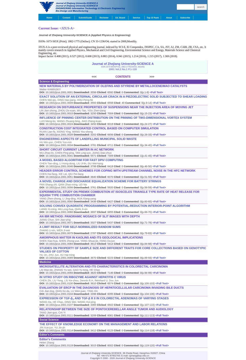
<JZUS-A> (66, 28)
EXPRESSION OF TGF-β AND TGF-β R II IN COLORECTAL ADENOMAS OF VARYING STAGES (104, 298)
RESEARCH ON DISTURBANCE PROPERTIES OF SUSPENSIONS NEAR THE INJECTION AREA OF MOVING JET (116, 107)
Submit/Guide (85, 18)
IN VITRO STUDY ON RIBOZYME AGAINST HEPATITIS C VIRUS (82, 277)
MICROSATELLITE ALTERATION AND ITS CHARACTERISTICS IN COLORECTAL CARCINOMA (103, 266)
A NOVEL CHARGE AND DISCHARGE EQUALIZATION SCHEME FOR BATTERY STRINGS (100, 181)
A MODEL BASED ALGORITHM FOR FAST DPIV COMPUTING (81, 160)
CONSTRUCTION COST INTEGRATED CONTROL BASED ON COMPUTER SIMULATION (99, 128)
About (169, 18)
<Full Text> (156, 92)
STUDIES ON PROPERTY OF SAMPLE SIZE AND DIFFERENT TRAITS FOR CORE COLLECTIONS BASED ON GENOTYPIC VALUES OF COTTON (122, 250)
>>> (142, 76)
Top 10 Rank (153, 18)
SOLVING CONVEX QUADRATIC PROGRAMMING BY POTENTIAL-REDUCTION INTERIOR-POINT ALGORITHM (114, 205)
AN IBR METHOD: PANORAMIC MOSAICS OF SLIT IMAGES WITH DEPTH (89, 216)
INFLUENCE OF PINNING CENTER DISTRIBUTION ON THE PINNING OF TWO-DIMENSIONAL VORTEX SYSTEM (115, 117)
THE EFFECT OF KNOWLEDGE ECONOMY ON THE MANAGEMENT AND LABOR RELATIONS (103, 324)
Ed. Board (120, 18)
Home (49, 18)
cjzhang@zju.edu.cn (139, 355)
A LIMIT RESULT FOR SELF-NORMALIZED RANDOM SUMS (80, 227)
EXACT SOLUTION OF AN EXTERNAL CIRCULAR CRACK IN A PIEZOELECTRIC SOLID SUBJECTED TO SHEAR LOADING (123, 96)
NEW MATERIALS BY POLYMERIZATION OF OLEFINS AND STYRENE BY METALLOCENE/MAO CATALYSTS (113, 86)
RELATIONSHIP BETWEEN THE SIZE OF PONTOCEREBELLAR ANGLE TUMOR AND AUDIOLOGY (106, 309)
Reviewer (104, 18)
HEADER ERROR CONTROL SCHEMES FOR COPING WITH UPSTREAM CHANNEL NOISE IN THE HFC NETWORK (117, 170)
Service (136, 18)
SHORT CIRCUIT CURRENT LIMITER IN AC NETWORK (76, 149)
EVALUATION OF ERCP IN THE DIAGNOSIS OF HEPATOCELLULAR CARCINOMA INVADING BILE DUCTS (111, 287)
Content (66, 18)
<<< (103, 76)
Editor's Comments (52, 339)
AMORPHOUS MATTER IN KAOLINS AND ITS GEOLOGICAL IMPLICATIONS (91, 237)
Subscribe (185, 18)
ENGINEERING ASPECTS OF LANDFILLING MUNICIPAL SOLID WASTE (88, 139)
